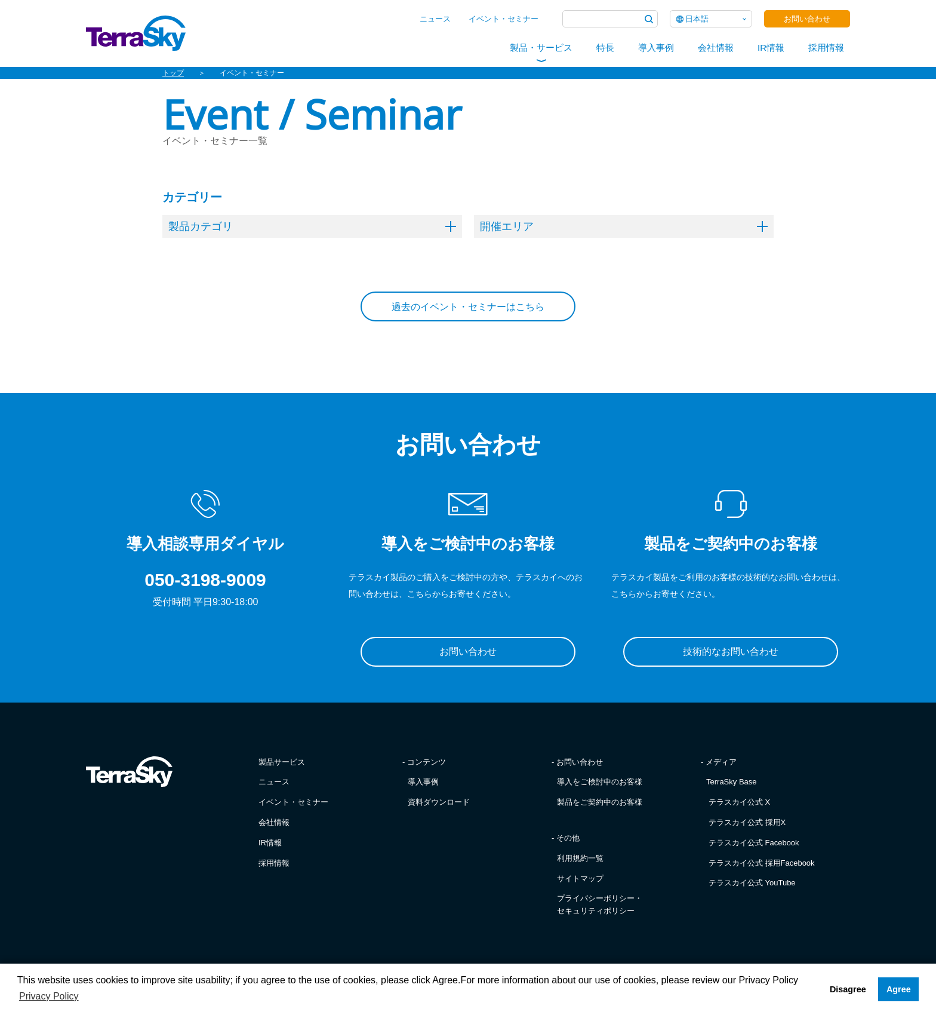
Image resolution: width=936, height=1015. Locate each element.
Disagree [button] (848, 989)
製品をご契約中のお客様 (599, 802)
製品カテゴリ (312, 226)
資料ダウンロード (439, 802)
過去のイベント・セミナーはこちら (468, 307)
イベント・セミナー (503, 18)
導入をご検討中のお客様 (599, 781)
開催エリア (624, 226)
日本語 (697, 18)
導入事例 (656, 47)
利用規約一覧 (580, 858)
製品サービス (281, 762)
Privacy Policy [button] (49, 996)
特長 (605, 47)
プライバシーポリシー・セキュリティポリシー (599, 904)
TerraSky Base (731, 781)
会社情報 (716, 47)
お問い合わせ (807, 18)
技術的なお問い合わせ (730, 651)
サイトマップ (580, 878)
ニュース (435, 18)
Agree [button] (898, 989)
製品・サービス (541, 47)
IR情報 (771, 47)
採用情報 (826, 47)
